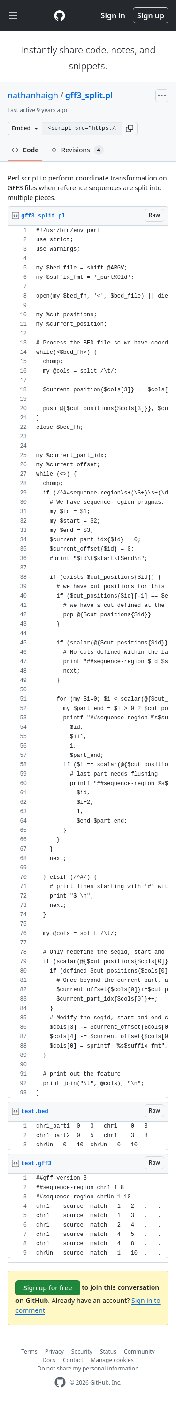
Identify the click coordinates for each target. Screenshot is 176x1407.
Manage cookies (112, 1360)
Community (139, 1351)
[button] (130, 128)
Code (25, 149)
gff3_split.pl (89, 95)
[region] (88, 662)
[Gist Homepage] (59, 15)
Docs (48, 1360)
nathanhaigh (33, 95)
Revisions (77, 150)
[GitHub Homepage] (60, 1382)
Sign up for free (47, 1287)
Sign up (150, 15)
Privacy (54, 1351)
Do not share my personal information (88, 1368)
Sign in (113, 15)
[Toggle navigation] (13, 16)
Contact (73, 1360)
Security (81, 1351)
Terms (29, 1351)
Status (108, 1351)
